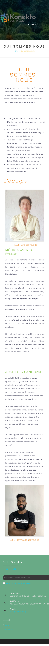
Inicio (7, 625)
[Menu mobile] (32, 25)
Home (16, 51)
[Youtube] (14, 569)
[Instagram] (6, 569)
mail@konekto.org (18, 611)
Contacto (9, 629)
